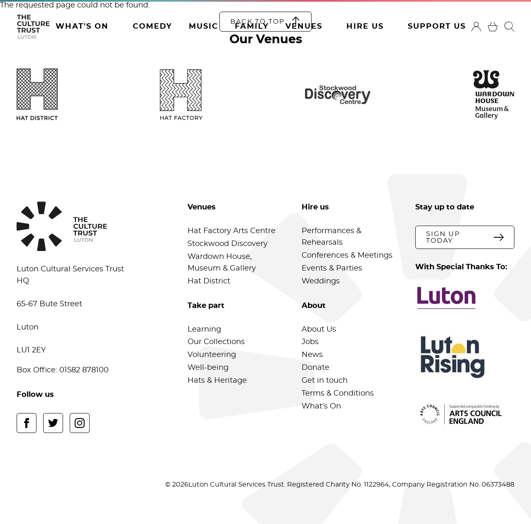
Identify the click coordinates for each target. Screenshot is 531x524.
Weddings (321, 281)
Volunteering (212, 355)
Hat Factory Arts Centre (231, 231)
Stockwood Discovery (228, 244)
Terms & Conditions (338, 393)
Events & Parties (332, 268)
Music (203, 26)
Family (252, 26)
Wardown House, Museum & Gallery (222, 262)
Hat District (209, 281)
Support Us (437, 26)
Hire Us (365, 26)
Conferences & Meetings (347, 255)
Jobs (310, 342)
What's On (82, 26)
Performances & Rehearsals (331, 236)
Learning (204, 329)
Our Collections (216, 342)
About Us (319, 329)
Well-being (208, 367)
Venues (303, 26)
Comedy (152, 26)
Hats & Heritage (217, 380)
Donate (315, 367)
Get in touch (325, 380)
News (312, 355)
